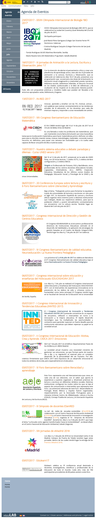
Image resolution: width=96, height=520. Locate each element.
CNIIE (56, 417)
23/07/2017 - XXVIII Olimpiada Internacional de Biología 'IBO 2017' (54, 21)
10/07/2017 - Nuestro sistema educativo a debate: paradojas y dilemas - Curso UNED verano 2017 (56, 151)
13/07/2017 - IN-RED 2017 (36, 98)
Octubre (10, 71)
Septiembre (11, 65)
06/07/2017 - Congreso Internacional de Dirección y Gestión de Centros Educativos (56, 217)
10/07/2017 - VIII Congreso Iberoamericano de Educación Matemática (53, 119)
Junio (9, 49)
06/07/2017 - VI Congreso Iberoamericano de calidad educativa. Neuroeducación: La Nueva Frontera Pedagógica (57, 251)
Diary (26, 6)
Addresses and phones (73, 515)
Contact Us (44, 515)
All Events (7, 89)
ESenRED (86, 411)
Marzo (9, 32)
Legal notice (88, 515)
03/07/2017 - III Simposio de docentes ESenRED (48, 406)
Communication (14, 6)
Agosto (9, 60)
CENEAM (48, 415)
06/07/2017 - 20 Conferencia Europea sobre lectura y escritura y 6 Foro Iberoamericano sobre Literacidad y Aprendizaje (57, 184)
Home (3, 6)
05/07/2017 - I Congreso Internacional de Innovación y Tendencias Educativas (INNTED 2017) (52, 305)
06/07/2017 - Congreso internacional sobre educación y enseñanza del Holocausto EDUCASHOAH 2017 (52, 277)
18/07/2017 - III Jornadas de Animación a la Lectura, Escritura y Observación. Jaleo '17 (56, 64)
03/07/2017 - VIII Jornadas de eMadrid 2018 (45, 431)
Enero (9, 21)
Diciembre (11, 82)
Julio (32, 6)
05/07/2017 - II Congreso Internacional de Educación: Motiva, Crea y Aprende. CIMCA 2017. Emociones (55, 337)
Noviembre (11, 77)
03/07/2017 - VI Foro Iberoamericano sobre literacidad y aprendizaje (52, 369)
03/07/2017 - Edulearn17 (35, 460)
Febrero (10, 26)
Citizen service (56, 515)
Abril (8, 38)
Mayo (9, 43)
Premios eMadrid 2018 (53, 442)
